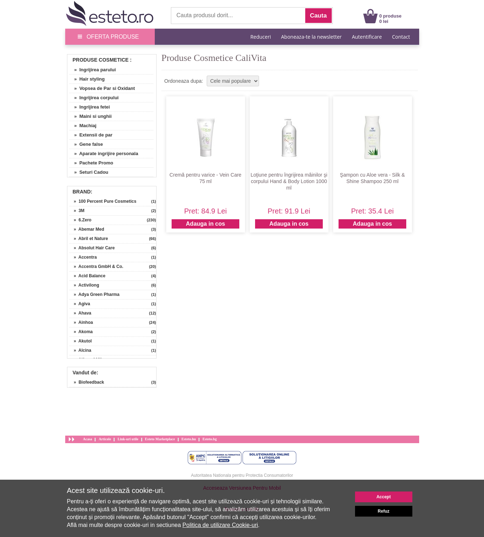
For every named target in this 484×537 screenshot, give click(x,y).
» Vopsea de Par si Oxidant (102, 88)
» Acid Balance (87, 275)
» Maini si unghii (90, 116)
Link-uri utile (128, 439)
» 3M (77, 210)
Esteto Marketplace (160, 439)
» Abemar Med (86, 229)
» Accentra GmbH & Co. (96, 266)
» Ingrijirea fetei (89, 107)
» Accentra (83, 257)
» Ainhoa (81, 322)
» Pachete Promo (91, 163)
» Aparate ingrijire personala (103, 153)
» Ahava (80, 313)
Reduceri (260, 36)
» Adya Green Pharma (94, 294)
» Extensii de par (90, 135)
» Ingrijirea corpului (94, 97)
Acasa (87, 439)
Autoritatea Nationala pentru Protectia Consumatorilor (242, 475)
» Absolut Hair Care (92, 247)
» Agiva (79, 303)
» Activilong (84, 285)
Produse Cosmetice (101, 60)
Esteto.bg (209, 439)
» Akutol (80, 341)
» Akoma (81, 331)
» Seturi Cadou (89, 172)
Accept (384, 496)
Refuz (383, 511)
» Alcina (80, 350)
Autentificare (367, 36)
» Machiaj (83, 125)
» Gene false (86, 144)
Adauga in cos (205, 224)
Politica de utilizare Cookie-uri (220, 525)
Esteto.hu (189, 439)
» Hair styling (87, 79)
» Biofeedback (86, 382)
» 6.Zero (80, 219)
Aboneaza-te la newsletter (311, 36)
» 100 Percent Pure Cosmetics (102, 201)
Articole (105, 439)
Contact (401, 36)
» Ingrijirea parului (92, 69)
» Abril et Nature (88, 238)
